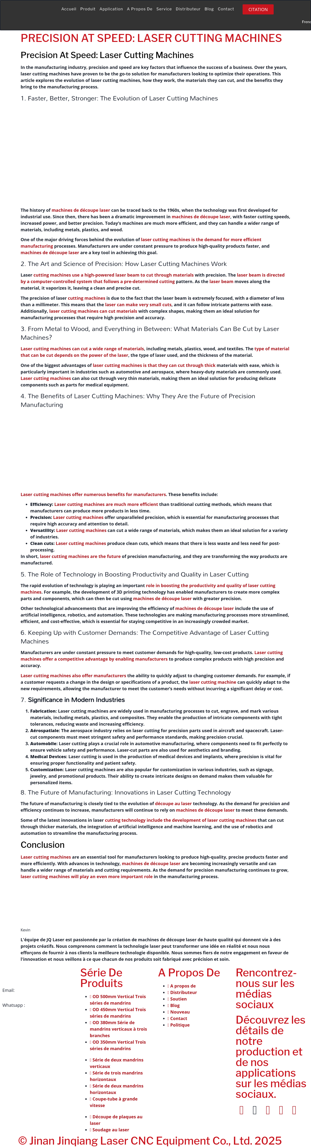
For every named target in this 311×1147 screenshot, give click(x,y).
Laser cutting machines (46, 378)
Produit (88, 9)
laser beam (221, 281)
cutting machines (86, 298)
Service (164, 9)
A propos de (139, 9)
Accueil (68, 9)
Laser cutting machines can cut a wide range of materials (82, 348)
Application (111, 9)
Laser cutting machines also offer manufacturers (73, 675)
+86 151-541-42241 (45, 1005)
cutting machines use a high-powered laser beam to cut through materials (113, 275)
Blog (209, 9)
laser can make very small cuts (138, 304)
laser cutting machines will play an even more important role (87, 876)
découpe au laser (173, 803)
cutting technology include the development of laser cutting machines (181, 820)
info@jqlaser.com (33, 990)
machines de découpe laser (81, 210)
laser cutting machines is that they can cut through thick (154, 365)
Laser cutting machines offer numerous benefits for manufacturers (93, 494)
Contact (226, 9)
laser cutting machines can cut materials (93, 311)
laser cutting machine (212, 682)
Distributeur (188, 9)
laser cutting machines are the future (80, 556)
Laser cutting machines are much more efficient (106, 504)
